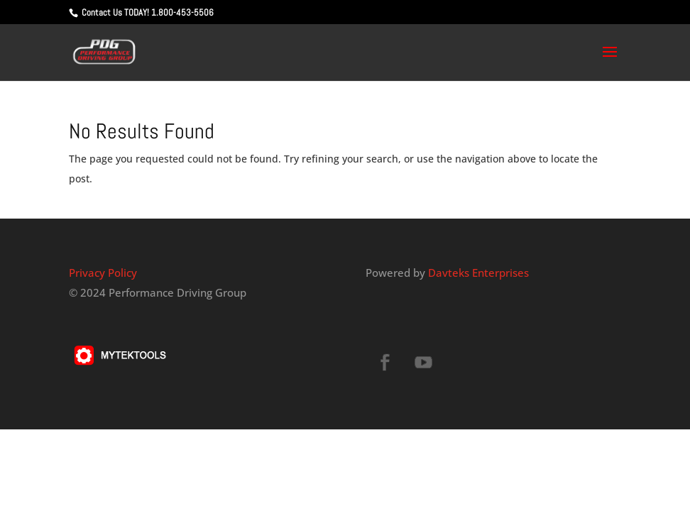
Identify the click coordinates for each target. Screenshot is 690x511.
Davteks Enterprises (478, 272)
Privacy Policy (103, 272)
